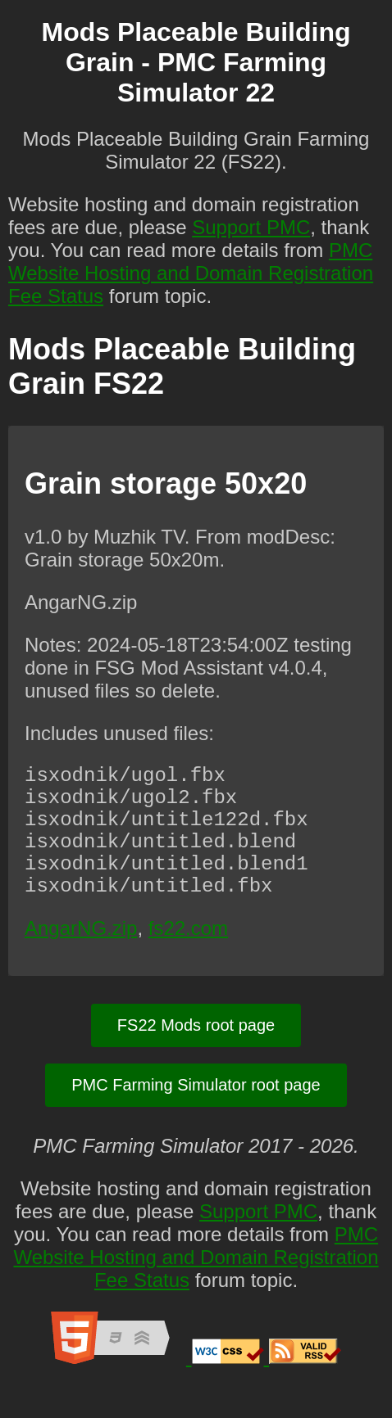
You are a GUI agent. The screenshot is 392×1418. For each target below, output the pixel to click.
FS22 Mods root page (196, 1054)
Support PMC (251, 227)
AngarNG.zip (81, 957)
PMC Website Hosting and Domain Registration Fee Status (190, 273)
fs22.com (188, 957)
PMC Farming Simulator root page (195, 1114)
